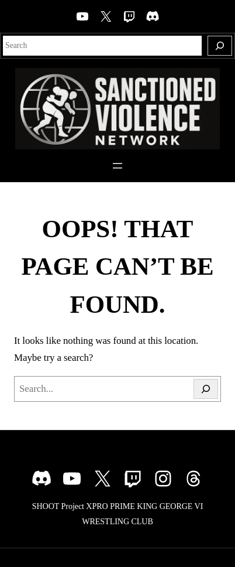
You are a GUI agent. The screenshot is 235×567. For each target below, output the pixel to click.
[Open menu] (117, 166)
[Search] (220, 46)
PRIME (122, 506)
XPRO (97, 506)
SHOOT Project (58, 506)
